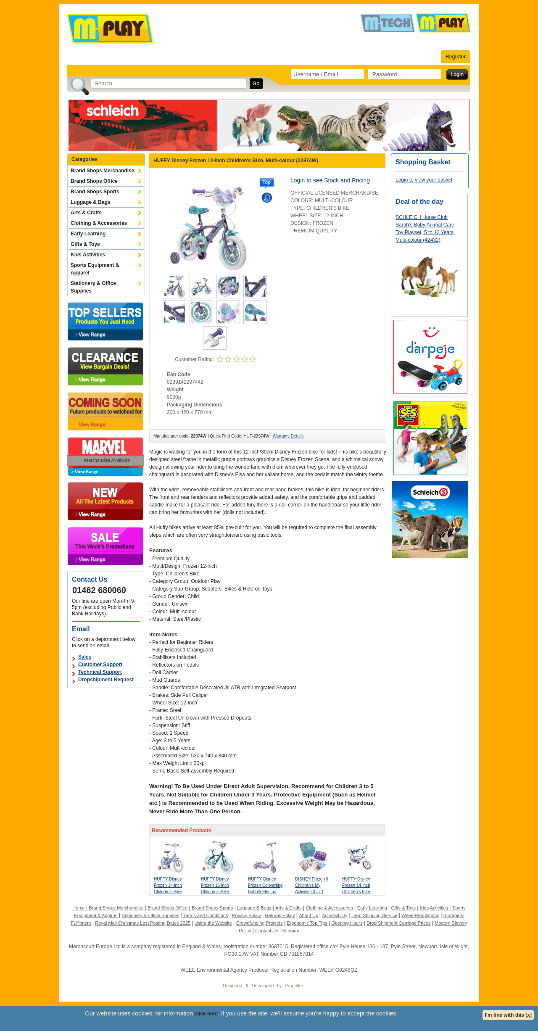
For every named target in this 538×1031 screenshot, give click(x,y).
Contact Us (266, 930)
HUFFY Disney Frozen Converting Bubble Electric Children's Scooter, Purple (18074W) (265, 892)
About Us (308, 915)
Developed (263, 985)
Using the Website (213, 923)
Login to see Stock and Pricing (330, 180)
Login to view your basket (424, 180)
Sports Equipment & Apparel (95, 269)
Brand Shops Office (94, 181)
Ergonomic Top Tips (307, 923)
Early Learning (88, 234)
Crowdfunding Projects (259, 923)
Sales (84, 657)
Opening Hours (346, 923)
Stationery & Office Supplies (93, 287)
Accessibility (334, 915)
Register (456, 57)
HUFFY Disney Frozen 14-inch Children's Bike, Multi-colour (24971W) (356, 892)
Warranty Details (288, 436)
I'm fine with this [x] (508, 1015)
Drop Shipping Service (374, 915)
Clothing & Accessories (99, 223)
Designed (232, 985)
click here (206, 1014)
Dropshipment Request (106, 680)
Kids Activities (88, 255)
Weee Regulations (420, 915)
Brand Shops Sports (95, 192)
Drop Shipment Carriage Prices (398, 923)
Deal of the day (419, 201)
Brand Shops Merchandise (102, 171)
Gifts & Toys (85, 244)
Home (78, 907)
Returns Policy (280, 915)
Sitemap (290, 930)
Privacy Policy (246, 915)
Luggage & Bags (91, 202)
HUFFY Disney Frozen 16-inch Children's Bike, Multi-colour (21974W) (215, 892)
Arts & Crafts (86, 213)
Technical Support (100, 672)
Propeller (294, 985)
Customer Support (100, 664)
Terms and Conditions (205, 915)
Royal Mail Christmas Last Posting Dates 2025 (142, 923)
